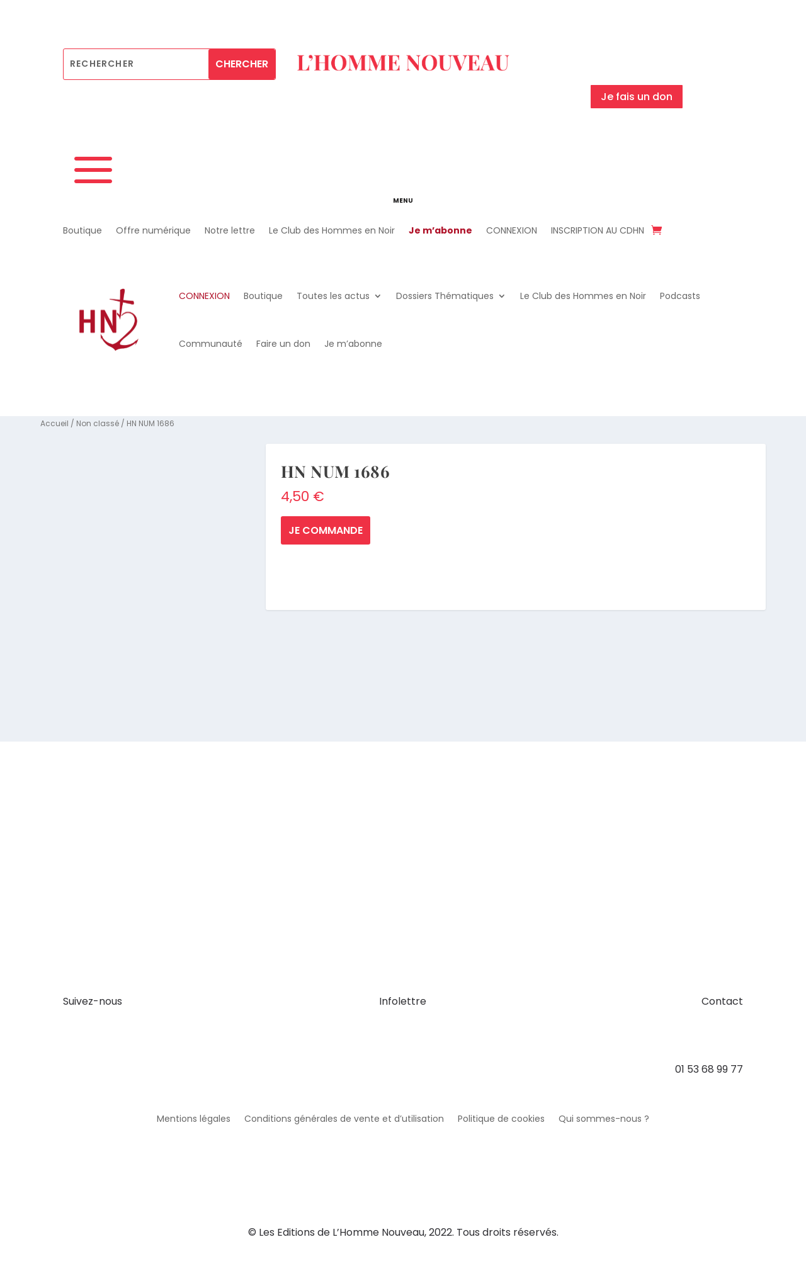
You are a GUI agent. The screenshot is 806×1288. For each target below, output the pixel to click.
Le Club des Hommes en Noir (332, 231)
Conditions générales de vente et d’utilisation (344, 1119)
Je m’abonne (440, 231)
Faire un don (283, 343)
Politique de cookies (501, 1119)
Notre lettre (230, 231)
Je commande (325, 530)
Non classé (97, 423)
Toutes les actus (333, 296)
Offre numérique (153, 231)
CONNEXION (511, 231)
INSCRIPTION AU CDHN (597, 231)
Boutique (82, 231)
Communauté (210, 343)
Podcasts (680, 296)
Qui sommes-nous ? (604, 1119)
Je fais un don (637, 96)
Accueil (54, 423)
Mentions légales (193, 1119)
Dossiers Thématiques (445, 296)
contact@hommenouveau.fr (672, 1035)
